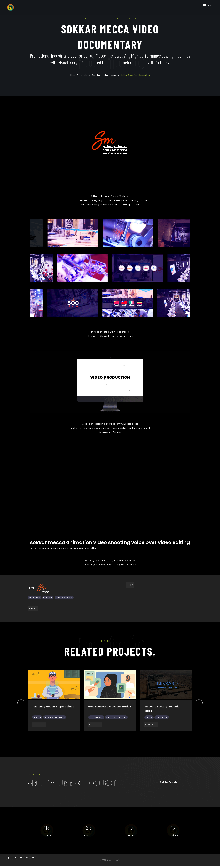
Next (199, 703)
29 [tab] (160, 737)
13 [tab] (93, 737)
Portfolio (83, 74)
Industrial (47, 597)
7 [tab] (68, 737)
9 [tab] (76, 737)
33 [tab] (177, 737)
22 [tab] (131, 737)
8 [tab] (72, 737)
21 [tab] (126, 737)
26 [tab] (147, 737)
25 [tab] (143, 737)
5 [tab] (59, 737)
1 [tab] (42, 737)
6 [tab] (63, 737)
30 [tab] (164, 737)
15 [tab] (101, 737)
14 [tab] (97, 737)
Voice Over (34, 597)
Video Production (64, 597)
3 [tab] (51, 737)
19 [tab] (118, 737)
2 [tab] (46, 737)
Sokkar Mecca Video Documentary (135, 74)
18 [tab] (114, 737)
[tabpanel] (54, 703)
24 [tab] (139, 737)
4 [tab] (55, 737)
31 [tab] (169, 737)
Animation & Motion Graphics (104, 74)
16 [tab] (105, 737)
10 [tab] (80, 737)
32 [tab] (173, 737)
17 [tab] (110, 737)
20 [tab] (122, 737)
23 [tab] (135, 737)
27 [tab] (152, 737)
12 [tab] (89, 737)
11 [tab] (84, 737)
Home (72, 74)
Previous (21, 703)
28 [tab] (156, 737)
